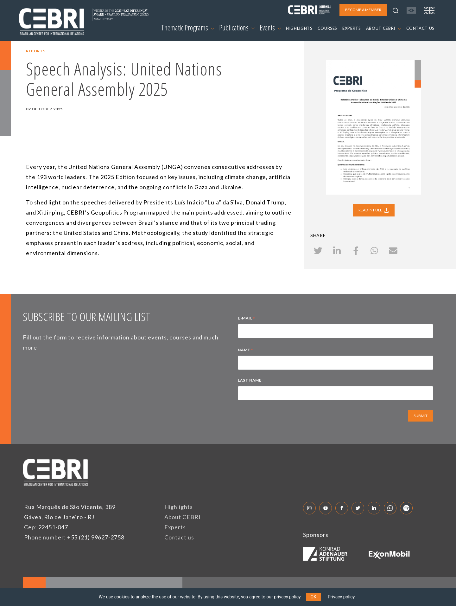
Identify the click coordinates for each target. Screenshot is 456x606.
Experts (175, 527)
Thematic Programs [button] (187, 28)
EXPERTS (351, 28)
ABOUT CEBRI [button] (383, 28)
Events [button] (270, 28)
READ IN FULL (373, 210)
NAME (245, 350)
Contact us (179, 537)
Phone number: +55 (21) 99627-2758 (74, 537)
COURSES (328, 28)
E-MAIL (247, 318)
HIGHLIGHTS (299, 28)
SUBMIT (421, 415)
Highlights (178, 506)
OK (313, 596)
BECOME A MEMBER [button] (363, 9)
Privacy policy (341, 596)
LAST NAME (249, 380)
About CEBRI (182, 516)
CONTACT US (420, 28)
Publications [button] (237, 28)
